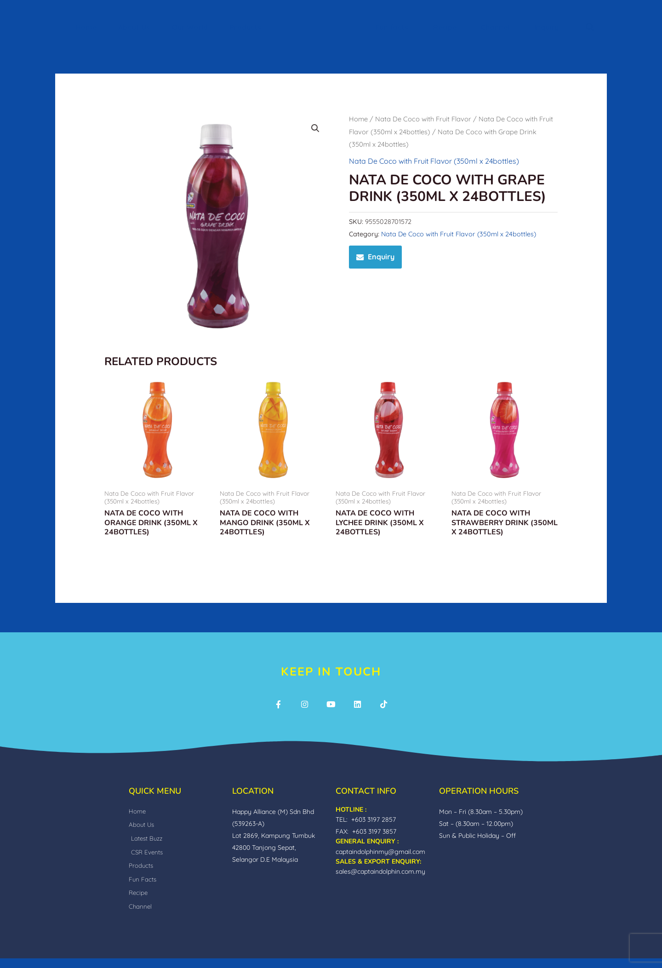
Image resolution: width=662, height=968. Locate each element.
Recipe (445, 27)
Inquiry (546, 27)
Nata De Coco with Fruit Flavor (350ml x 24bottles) (434, 161)
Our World (190, 27)
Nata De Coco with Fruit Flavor (423, 119)
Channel (495, 27)
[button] (590, 27)
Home (86, 27)
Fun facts (391, 27)
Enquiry (381, 256)
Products (245, 27)
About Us (134, 27)
